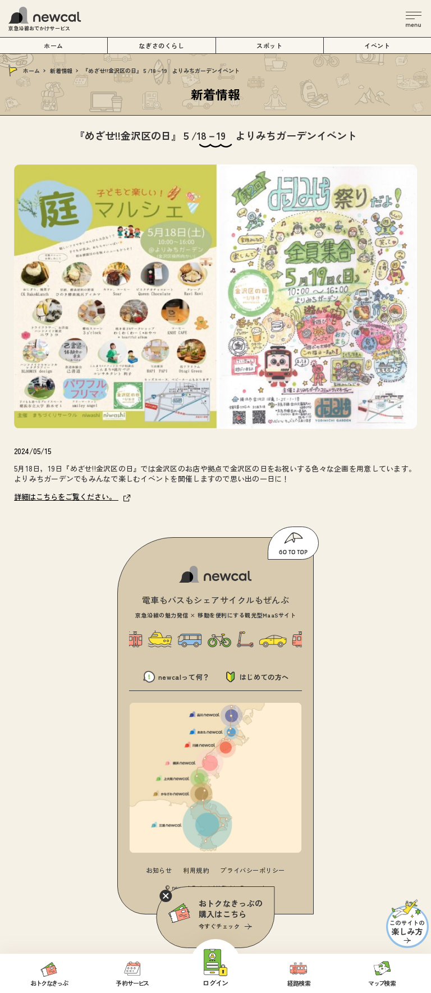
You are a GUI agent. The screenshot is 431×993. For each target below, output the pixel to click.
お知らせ (159, 870)
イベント (377, 45)
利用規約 (196, 870)
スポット (269, 45)
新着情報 (61, 70)
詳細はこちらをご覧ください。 (72, 496)
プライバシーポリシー (252, 870)
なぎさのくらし (161, 45)
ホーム (31, 70)
